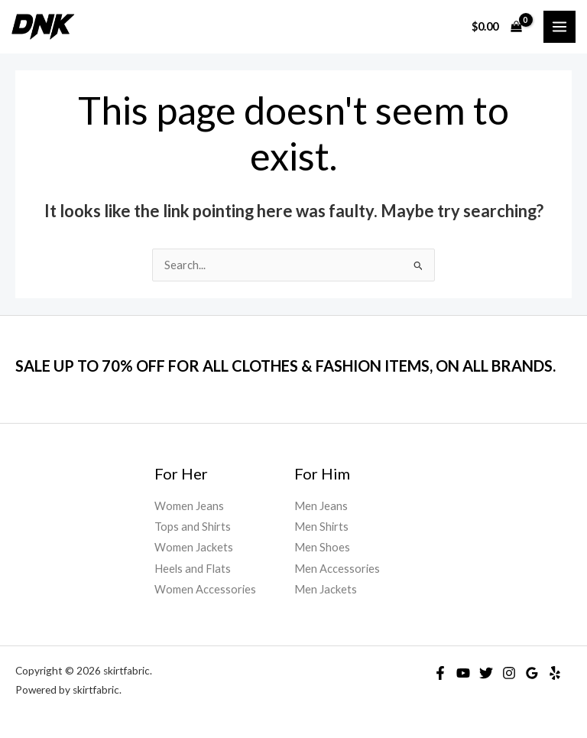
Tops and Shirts (192, 526)
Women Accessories (205, 589)
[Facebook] (440, 673)
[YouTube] (463, 673)
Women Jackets (193, 547)
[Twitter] (486, 673)
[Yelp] (555, 673)
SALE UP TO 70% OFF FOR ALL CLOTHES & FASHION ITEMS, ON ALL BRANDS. (285, 365)
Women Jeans (189, 505)
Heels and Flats (192, 568)
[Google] (532, 673)
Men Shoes (322, 547)
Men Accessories (337, 568)
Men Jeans (321, 505)
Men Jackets (325, 589)
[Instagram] (509, 673)
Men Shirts (321, 526)
